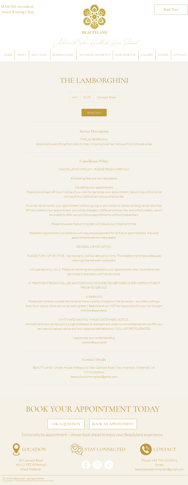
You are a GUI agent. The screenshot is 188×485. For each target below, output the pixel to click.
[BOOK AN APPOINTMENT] (113, 424)
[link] (94, 112)
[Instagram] (97, 464)
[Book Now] (171, 10)
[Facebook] (85, 464)
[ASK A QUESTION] (66, 424)
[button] (22, 55)
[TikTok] (109, 464)
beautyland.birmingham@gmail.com (159, 469)
